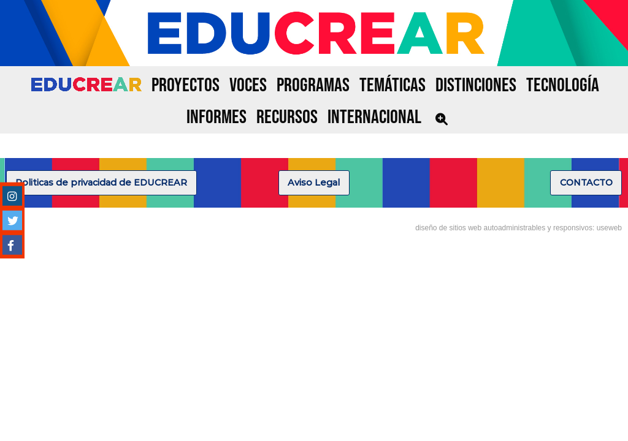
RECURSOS (287, 117)
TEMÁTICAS (392, 85)
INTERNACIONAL (374, 117)
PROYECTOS (185, 85)
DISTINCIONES (475, 85)
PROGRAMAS (313, 85)
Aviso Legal (314, 182)
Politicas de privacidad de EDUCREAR (101, 182)
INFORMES (216, 117)
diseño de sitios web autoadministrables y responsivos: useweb (518, 228)
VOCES (248, 85)
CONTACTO (586, 182)
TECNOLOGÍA (562, 85)
